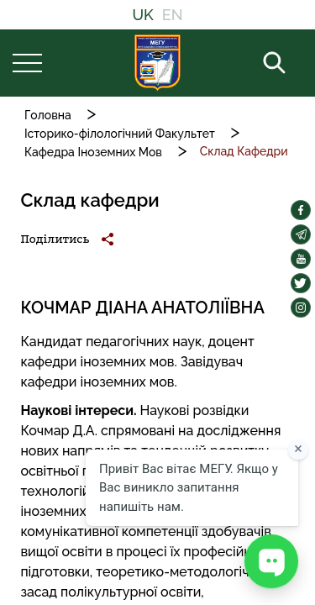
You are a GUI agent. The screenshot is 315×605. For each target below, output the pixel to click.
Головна (47, 115)
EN (172, 15)
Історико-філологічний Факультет (119, 133)
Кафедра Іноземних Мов (93, 152)
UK (142, 15)
